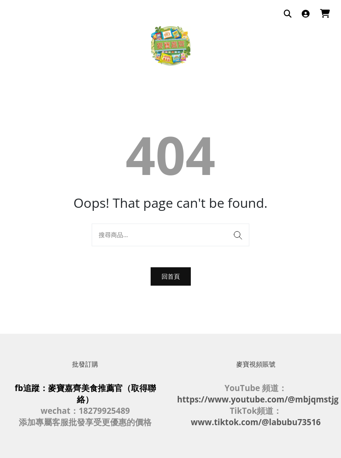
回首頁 (171, 276)
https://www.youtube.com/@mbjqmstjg (258, 399)
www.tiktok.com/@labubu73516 (255, 421)
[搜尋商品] (288, 14)
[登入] (306, 14)
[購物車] (325, 14)
